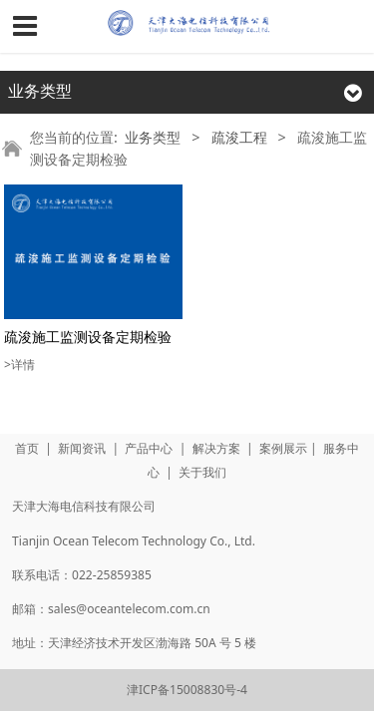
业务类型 (153, 137)
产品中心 (149, 448)
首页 (27, 448)
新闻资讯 (82, 448)
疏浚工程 (239, 137)
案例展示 (283, 448)
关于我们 (202, 472)
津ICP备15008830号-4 (187, 689)
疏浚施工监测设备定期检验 (88, 336)
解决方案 (216, 448)
